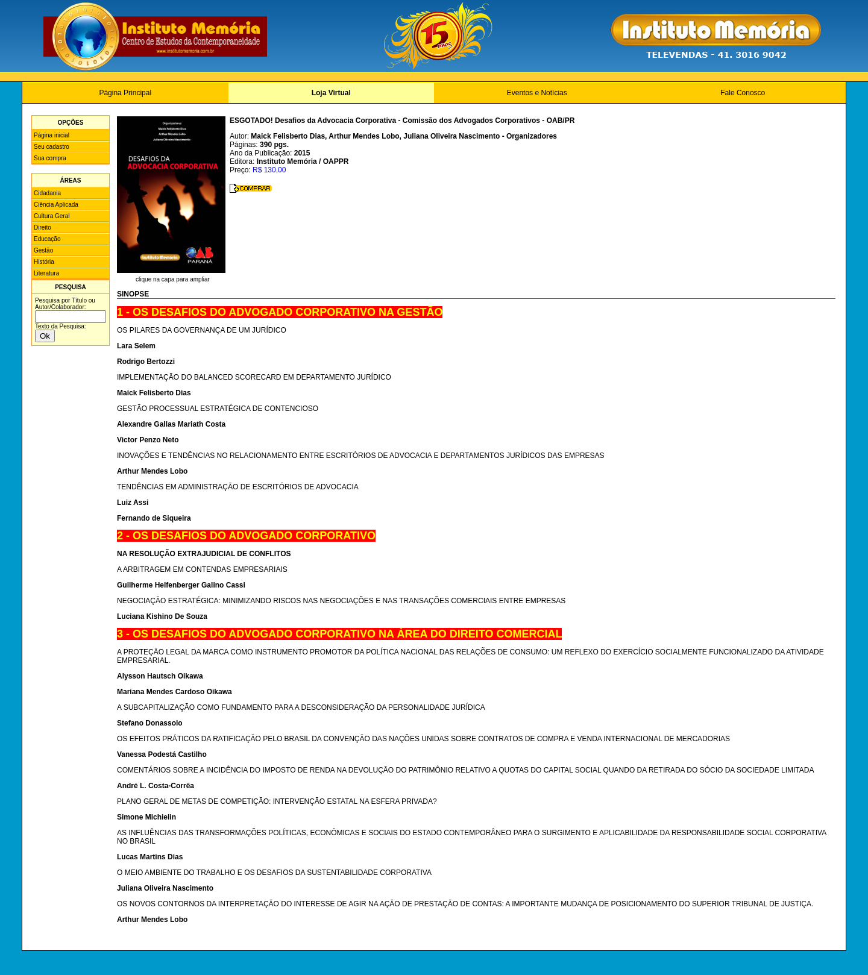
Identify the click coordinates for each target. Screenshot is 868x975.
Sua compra (50, 158)
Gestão (43, 250)
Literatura (46, 273)
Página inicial (51, 135)
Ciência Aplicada (56, 204)
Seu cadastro (51, 146)
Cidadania (47, 193)
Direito (42, 227)
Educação (47, 239)
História (44, 262)
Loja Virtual (331, 93)
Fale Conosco (742, 93)
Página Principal (125, 93)
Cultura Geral (51, 216)
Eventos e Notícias (537, 93)
